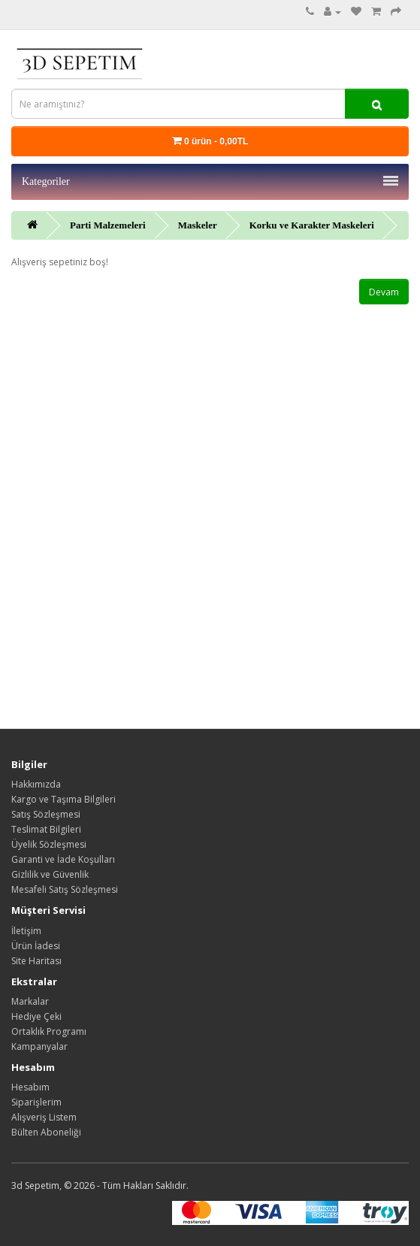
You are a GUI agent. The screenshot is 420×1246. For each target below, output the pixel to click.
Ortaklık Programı (48, 1031)
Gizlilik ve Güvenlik (50, 874)
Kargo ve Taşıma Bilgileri (63, 799)
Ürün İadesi (35, 945)
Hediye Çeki (36, 1016)
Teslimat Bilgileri (46, 829)
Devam (384, 292)
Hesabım (30, 1087)
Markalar (30, 1001)
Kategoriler (210, 181)
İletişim (26, 930)
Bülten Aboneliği (46, 1132)
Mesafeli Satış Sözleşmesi (64, 889)
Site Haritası (36, 960)
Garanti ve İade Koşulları (63, 859)
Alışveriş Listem (44, 1117)
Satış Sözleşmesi (45, 814)
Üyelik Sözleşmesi (48, 844)
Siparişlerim (36, 1102)
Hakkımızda (36, 784)
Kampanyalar (39, 1046)
